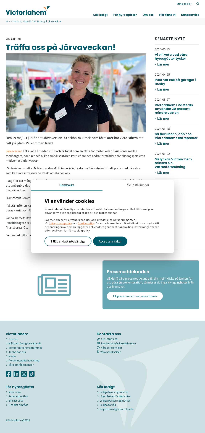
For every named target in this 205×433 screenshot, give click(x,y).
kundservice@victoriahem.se (116, 343)
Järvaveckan (14, 151)
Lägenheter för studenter (115, 396)
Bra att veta (16, 400)
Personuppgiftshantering (24, 360)
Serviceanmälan (18, 396)
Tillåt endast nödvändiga (68, 241)
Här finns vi (167, 15)
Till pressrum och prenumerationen (135, 296)
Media (12, 356)
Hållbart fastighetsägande (25, 343)
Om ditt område (18, 405)
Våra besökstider (109, 352)
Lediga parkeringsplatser (115, 400)
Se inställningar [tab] (138, 185)
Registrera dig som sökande (116, 409)
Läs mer (162, 64)
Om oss (148, 15)
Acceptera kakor (110, 241)
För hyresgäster (125, 15)
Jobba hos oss (17, 352)
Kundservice (190, 15)
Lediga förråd (108, 405)
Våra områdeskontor (21, 364)
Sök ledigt (100, 15)
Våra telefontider (109, 347)
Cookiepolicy (86, 223)
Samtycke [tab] (67, 185)
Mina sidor (184, 4)
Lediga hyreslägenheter (114, 392)
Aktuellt (27, 21)
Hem (8, 21)
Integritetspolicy (60, 223)
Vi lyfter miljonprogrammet (25, 347)
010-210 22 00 (107, 339)
